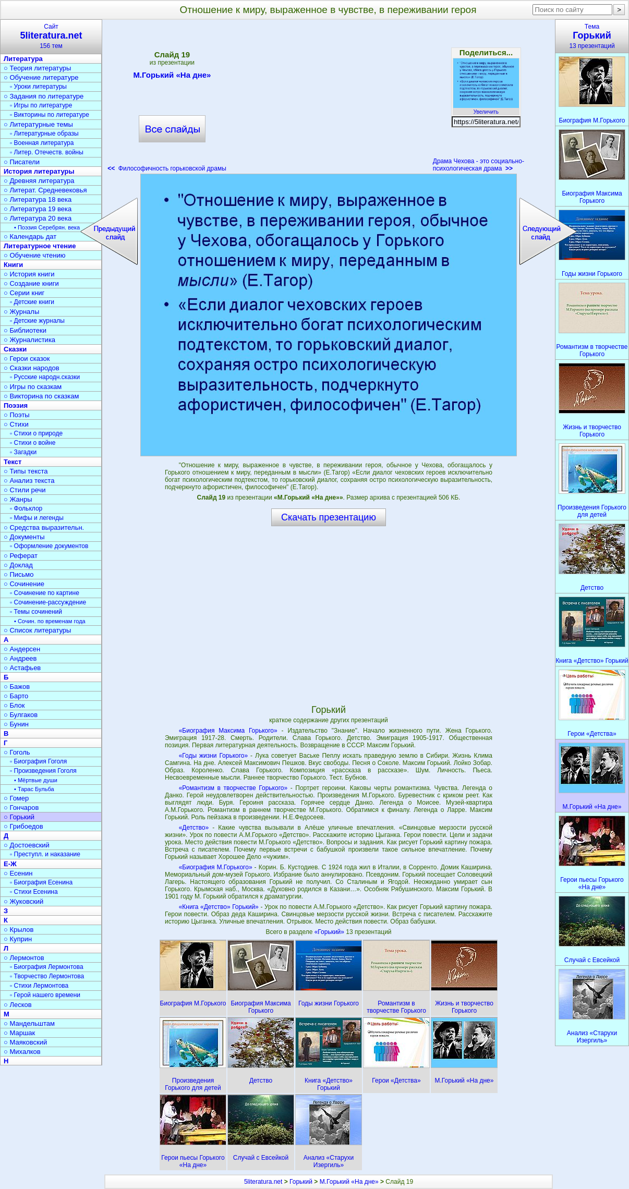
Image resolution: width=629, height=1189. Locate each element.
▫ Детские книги (32, 302)
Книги (13, 265)
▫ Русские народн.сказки (45, 377)
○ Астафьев (22, 668)
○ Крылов (18, 929)
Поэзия (16, 405)
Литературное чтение (40, 246)
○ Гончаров (21, 807)
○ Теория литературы (37, 68)
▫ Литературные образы (44, 133)
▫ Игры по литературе (41, 105)
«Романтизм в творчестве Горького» (233, 788)
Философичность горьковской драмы (166, 168)
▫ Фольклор (26, 508)
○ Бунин (16, 724)
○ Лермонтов (24, 958)
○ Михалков (22, 1051)
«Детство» (194, 827)
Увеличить (486, 109)
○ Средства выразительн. (44, 527)
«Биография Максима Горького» (228, 730)
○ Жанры (18, 499)
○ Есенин (18, 873)
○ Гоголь (17, 752)
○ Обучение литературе (41, 77)
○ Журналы (21, 312)
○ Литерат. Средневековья (45, 190)
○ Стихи (16, 424)
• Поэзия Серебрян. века (47, 227)
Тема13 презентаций (591, 36)
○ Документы (24, 537)
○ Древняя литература (39, 181)
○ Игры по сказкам (33, 387)
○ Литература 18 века (37, 199)
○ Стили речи (25, 490)
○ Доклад (18, 565)
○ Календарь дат (30, 236)
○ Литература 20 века (37, 218)
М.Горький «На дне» (172, 76)
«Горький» (330, 932)
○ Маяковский (25, 1042)
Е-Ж (10, 864)
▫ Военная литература (42, 143)
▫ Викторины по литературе (49, 114)
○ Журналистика (29, 340)
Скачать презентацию (328, 517)
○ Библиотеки (25, 330)
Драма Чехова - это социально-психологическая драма (478, 164)
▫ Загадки (23, 452)
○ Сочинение (24, 584)
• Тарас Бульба (34, 789)
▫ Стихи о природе (36, 433)
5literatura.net (263, 1181)
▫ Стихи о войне (32, 442)
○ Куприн (18, 939)
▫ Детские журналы (37, 320)
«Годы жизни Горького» (213, 755)
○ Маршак (19, 1033)
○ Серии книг (24, 293)
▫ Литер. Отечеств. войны (46, 152)
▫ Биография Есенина (41, 882)
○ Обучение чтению (35, 255)
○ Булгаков (21, 715)
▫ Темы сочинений (36, 611)
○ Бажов (17, 686)
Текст (12, 462)
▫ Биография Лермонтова (46, 966)
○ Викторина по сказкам (41, 396)
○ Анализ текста (29, 480)
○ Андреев (20, 658)
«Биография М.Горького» (215, 867)
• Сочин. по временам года (50, 621)
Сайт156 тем (51, 36)
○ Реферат (21, 556)
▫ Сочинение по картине (44, 593)
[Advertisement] (329, 99)
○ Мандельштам (29, 1023)
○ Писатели (22, 162)
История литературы (39, 171)
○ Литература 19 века (37, 209)
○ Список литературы (37, 630)
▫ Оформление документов (49, 546)
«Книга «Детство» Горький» (219, 907)
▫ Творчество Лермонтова (47, 976)
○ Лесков (18, 1005)
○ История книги (29, 274)
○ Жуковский (23, 901)
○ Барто (16, 696)
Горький (300, 1181)
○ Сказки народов (31, 368)
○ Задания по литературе (43, 96)
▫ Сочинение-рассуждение (48, 602)
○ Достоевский (27, 845)
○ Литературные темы (38, 124)
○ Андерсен (22, 649)
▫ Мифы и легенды (37, 517)
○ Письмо (19, 574)
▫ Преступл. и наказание (45, 854)
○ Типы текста (26, 471)
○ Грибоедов (23, 826)
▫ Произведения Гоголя (43, 770)
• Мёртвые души (35, 780)
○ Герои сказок (27, 358)
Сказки (15, 349)
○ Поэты (17, 415)
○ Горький (19, 817)
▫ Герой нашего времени (45, 995)
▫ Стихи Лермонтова (39, 985)
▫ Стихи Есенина (34, 891)
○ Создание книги (31, 283)
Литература (23, 59)
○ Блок (14, 705)
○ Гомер (16, 798)
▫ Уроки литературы (38, 86)
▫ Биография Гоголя (38, 761)
